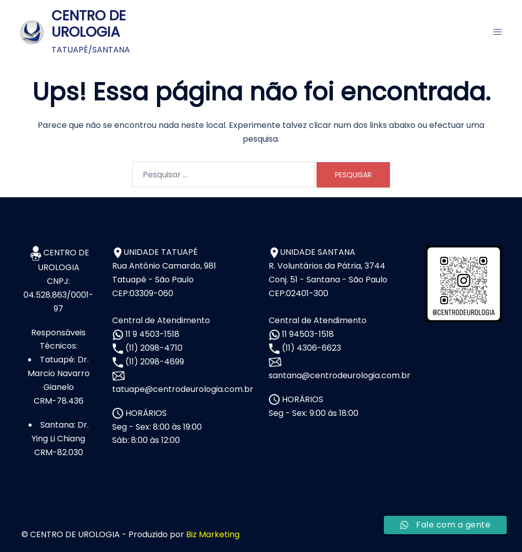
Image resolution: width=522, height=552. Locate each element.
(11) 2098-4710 (152, 348)
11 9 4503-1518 (151, 334)
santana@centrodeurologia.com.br (339, 375)
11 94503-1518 (307, 334)
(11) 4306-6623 (310, 348)
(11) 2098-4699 (153, 361)
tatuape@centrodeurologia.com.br (182, 389)
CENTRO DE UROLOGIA (88, 23)
